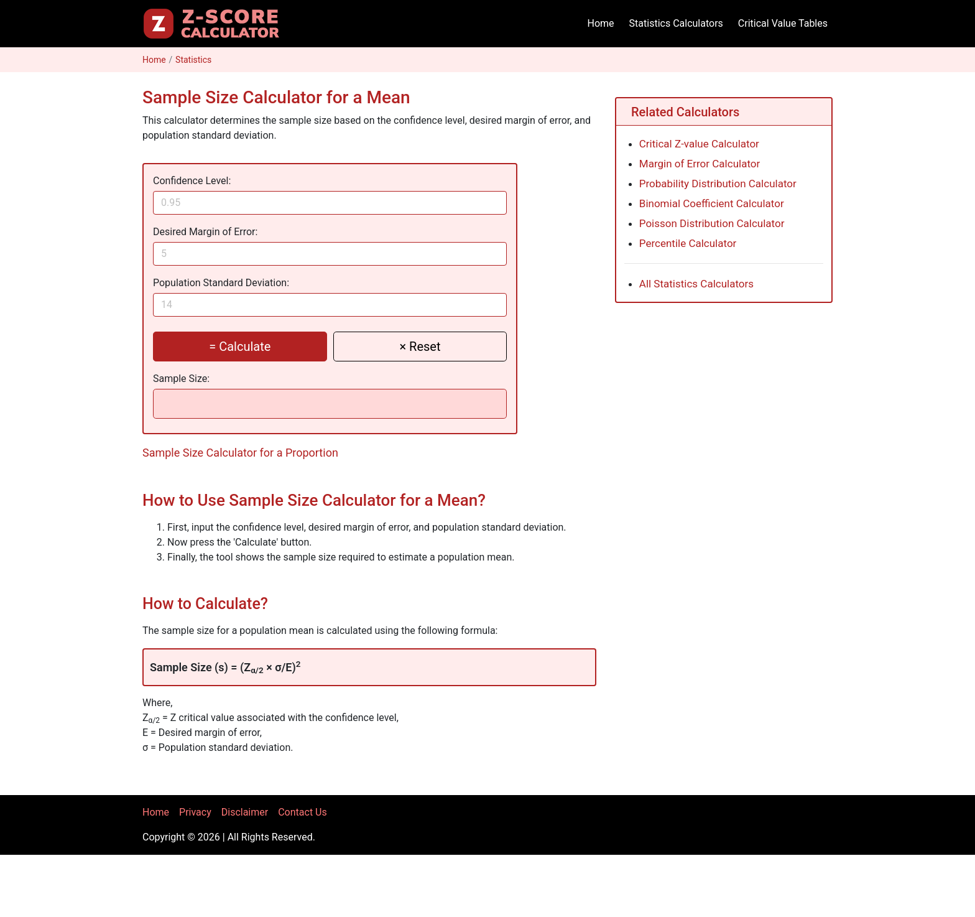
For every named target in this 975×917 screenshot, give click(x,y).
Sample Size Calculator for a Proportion (240, 452)
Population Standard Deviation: (221, 283)
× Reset (419, 346)
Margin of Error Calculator (699, 163)
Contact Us (302, 812)
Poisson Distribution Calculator (712, 223)
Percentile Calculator (688, 243)
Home (601, 23)
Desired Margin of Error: (205, 232)
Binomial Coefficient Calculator (711, 203)
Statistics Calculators (676, 23)
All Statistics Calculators (696, 283)
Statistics (193, 60)
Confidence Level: (192, 181)
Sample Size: (181, 378)
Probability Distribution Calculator (718, 183)
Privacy (195, 812)
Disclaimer (244, 812)
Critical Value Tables (783, 23)
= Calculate (239, 346)
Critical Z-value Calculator (699, 143)
